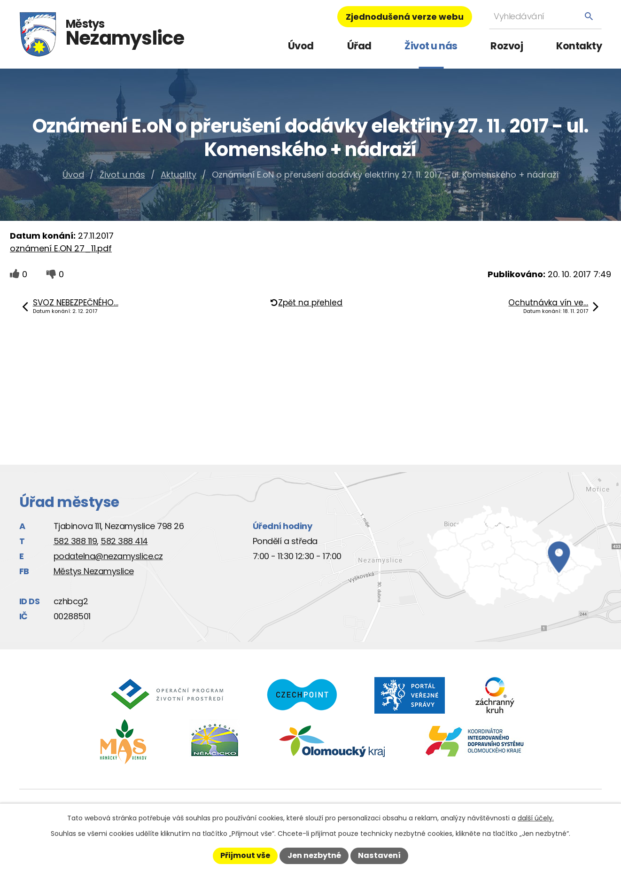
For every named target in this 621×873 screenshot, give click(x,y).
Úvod (301, 46)
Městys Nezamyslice (94, 571)
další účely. (536, 818)
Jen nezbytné (314, 855)
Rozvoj (506, 46)
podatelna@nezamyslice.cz (108, 556)
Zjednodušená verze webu (405, 17)
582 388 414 (124, 541)
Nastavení (379, 855)
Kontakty (579, 46)
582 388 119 (75, 541)
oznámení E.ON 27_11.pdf (61, 248)
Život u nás (431, 46)
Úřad (359, 46)
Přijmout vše (245, 855)
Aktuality (178, 174)
